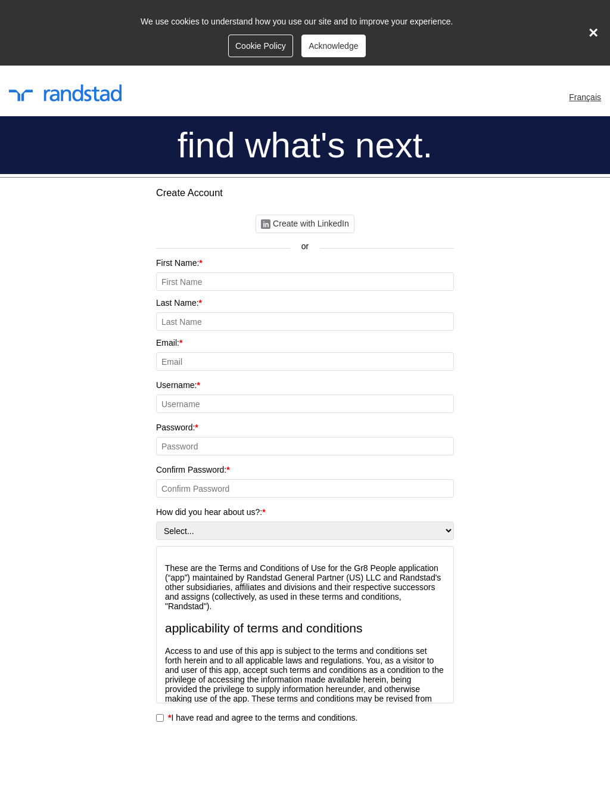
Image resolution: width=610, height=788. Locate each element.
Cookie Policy (260, 46)
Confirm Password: (305, 481)
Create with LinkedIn (305, 224)
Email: (305, 354)
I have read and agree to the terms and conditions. (256, 717)
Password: (305, 439)
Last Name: (305, 314)
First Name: (305, 274)
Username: (305, 396)
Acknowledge (333, 46)
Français (585, 97)
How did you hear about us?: (305, 523)
